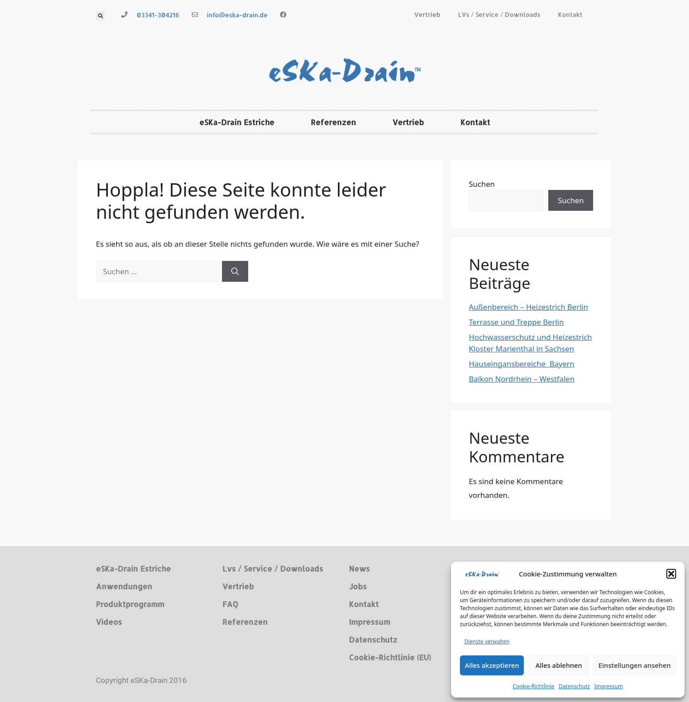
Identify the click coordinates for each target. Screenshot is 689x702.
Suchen (482, 184)
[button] (671, 573)
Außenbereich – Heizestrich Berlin (528, 307)
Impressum (608, 686)
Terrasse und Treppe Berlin (516, 322)
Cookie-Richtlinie (533, 686)
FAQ (230, 604)
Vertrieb (427, 14)
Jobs (358, 586)
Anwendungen (124, 586)
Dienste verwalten (487, 641)
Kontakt (570, 14)
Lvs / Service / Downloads (272, 568)
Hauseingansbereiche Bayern (521, 364)
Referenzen (333, 122)
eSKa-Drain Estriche (236, 122)
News (359, 568)
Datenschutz (574, 686)
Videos (109, 622)
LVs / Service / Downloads (499, 14)
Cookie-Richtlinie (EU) (390, 657)
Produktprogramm (130, 604)
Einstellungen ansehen (634, 665)
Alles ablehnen (558, 665)
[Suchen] (235, 271)
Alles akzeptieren (492, 665)
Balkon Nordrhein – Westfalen (521, 379)
